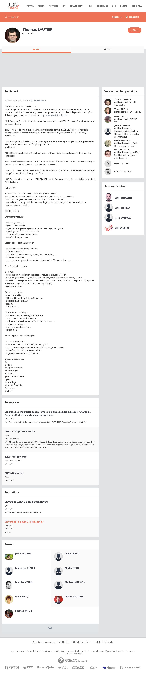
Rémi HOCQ (21, 596)
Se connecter (132, 16)
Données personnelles (69, 651)
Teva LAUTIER (121, 109)
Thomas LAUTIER (122, 99)
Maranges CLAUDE (25, 568)
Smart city (76, 5)
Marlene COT (72, 568)
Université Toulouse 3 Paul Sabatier (24, 521)
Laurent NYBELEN (123, 197)
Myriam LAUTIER (122, 140)
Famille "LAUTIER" (123, 171)
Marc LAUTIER (121, 116)
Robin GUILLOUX (122, 217)
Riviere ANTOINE (74, 596)
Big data (137, 5)
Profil (36, 49)
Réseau (107, 49)
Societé (56, 651)
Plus (50, 628)
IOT (63, 5)
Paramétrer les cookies (88, 651)
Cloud (123, 5)
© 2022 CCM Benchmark (73, 654)
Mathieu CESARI (23, 582)
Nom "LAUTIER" (121, 163)
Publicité (37, 651)
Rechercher (13, 16)
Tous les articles (118, 651)
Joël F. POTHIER (23, 553)
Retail (30, 5)
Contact (29, 651)
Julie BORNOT (72, 553)
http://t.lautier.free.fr (37, 100)
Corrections (130, 651)
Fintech (53, 5)
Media (41, 5)
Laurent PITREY (122, 207)
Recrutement (47, 651)
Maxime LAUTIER (122, 149)
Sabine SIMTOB (23, 610)
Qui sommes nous (18, 651)
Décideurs (102, 5)
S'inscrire (117, 16)
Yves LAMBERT (122, 227)
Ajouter (136, 30)
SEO (114, 5)
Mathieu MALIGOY (75, 582)
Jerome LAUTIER (122, 125)
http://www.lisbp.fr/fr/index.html (54, 115)
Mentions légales (104, 651)
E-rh (89, 5)
